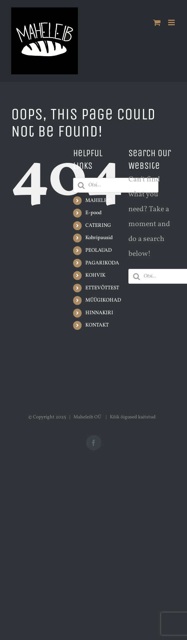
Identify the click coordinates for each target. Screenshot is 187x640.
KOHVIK (95, 275)
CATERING (98, 225)
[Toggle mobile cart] (157, 22)
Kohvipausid (99, 237)
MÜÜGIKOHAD (103, 300)
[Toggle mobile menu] (172, 22)
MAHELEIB (98, 200)
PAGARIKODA (102, 263)
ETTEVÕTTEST (102, 288)
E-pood (93, 212)
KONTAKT (97, 325)
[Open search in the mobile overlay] (115, 185)
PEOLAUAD (98, 250)
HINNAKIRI (99, 312)
